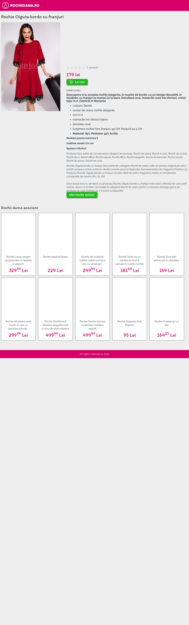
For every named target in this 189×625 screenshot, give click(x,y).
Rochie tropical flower (55, 256)
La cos (77, 82)
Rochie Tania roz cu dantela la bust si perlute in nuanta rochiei (130, 260)
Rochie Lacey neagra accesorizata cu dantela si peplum (18, 260)
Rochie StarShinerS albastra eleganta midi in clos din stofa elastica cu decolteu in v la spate (55, 325)
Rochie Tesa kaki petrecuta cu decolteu (166, 258)
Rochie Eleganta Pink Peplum (129, 323)
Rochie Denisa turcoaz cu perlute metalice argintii (92, 325)
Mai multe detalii (81, 195)
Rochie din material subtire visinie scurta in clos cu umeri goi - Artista (92, 260)
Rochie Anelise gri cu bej (167, 323)
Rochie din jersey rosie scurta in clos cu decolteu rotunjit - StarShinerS (18, 325)
